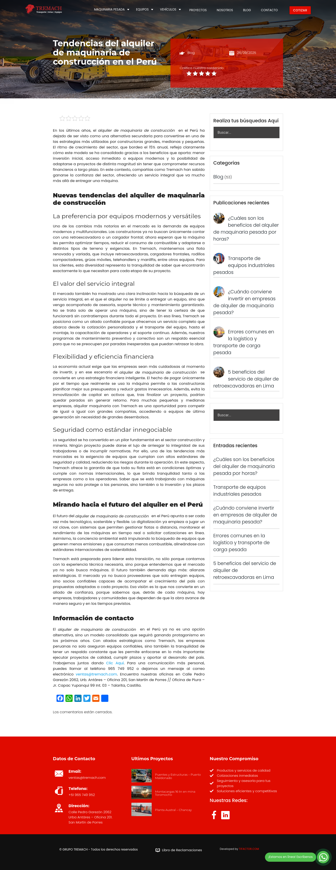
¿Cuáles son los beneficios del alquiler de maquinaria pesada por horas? (244, 466)
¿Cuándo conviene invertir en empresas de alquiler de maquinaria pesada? (245, 515)
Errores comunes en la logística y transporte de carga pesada (241, 542)
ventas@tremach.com (87, 777)
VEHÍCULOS (168, 9)
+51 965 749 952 (82, 794)
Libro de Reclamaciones (178, 850)
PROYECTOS (198, 10)
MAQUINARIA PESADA (109, 9)
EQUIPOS (142, 9)
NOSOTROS (225, 10)
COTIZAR (300, 10)
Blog (191, 52)
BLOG (247, 10)
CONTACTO (269, 10)
